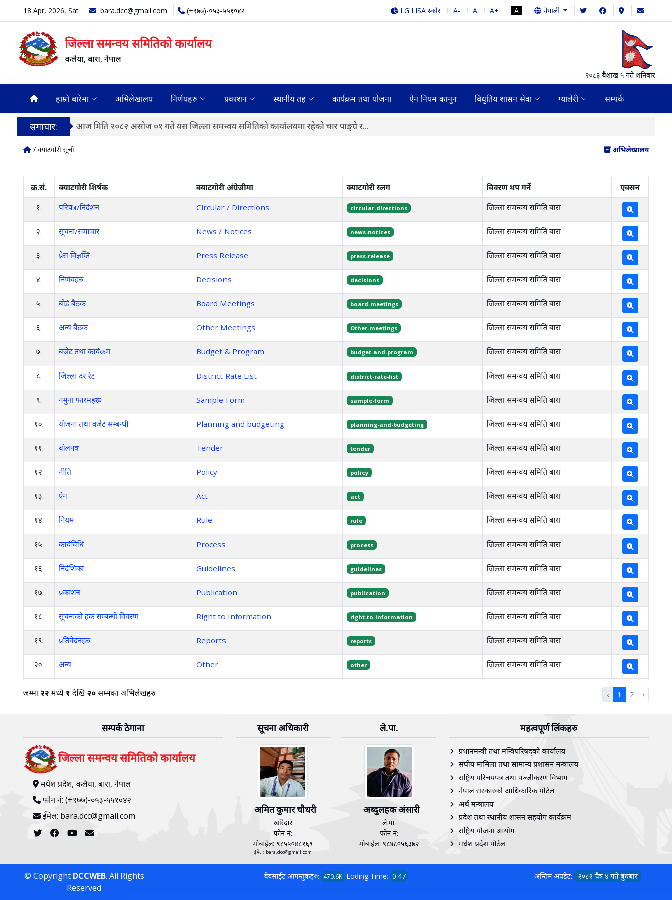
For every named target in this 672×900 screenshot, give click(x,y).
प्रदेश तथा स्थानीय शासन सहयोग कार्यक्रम (515, 817)
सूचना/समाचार (79, 231)
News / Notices (224, 231)
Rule (204, 520)
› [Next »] (643, 694)
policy (359, 472)
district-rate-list (374, 376)
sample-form (369, 400)
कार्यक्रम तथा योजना (361, 99)
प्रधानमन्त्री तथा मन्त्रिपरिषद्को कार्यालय (512, 751)
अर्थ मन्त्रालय (476, 804)
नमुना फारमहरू (80, 400)
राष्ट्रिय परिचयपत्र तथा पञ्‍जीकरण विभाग (513, 777)
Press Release (222, 255)
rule (356, 520)
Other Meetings (225, 327)
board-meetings (374, 304)
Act (202, 496)
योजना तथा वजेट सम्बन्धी (93, 424)
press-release (370, 256)
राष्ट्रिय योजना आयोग (487, 830)
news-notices (370, 232)
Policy (206, 472)
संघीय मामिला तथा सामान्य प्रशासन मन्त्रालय (518, 764)
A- (456, 10)
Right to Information (233, 616)
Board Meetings (225, 303)
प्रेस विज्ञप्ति (74, 255)
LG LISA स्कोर (415, 10)
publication (367, 593)
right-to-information (381, 617)
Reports (211, 640)
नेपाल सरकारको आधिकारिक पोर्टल (507, 790)
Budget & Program (230, 351)
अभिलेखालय (134, 99)
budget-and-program (381, 352)
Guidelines (215, 568)
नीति (65, 472)
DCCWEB (89, 875)
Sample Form (220, 400)
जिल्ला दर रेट (77, 376)
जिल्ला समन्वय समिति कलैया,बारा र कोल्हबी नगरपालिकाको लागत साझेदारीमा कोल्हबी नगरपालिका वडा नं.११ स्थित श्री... (270, 126)
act (355, 496)
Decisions (214, 279)
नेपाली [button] (547, 10)
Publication (216, 592)
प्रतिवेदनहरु (74, 640)
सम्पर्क (614, 99)
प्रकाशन (69, 592)
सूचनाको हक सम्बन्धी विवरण (98, 616)
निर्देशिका (71, 568)
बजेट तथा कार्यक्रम (84, 351)
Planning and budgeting (240, 424)
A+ (494, 10)
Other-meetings (373, 328)
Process (211, 544)
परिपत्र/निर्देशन (79, 207)
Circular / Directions (232, 207)
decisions (364, 280)
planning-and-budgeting (387, 424)
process (361, 545)
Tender (209, 448)
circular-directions (378, 208)
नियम (66, 520)
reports (361, 641)
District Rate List (226, 376)
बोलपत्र (69, 448)
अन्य (65, 664)
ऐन (63, 496)
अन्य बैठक (73, 327)
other (358, 665)
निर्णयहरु (71, 279)
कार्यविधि (71, 544)
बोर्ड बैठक (72, 303)
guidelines (366, 569)
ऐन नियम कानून (433, 99)
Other (207, 664)
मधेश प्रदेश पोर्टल (482, 843)
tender (360, 448)
